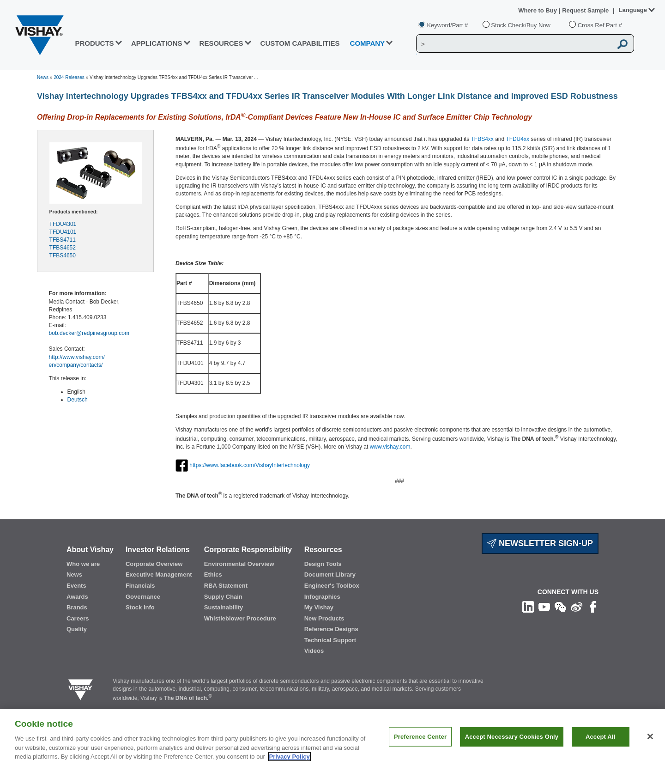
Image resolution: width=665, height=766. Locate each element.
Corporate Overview (154, 563)
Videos (314, 650)
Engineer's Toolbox (331, 585)
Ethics (213, 574)
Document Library (330, 574)
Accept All (600, 749)
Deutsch (77, 399)
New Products (324, 618)
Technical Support (330, 640)
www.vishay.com (390, 447)
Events (76, 585)
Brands (76, 607)
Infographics (322, 596)
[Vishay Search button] (622, 44)
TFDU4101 (63, 232)
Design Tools (323, 563)
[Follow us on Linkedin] (528, 606)
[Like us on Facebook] (592, 606)
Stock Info (140, 607)
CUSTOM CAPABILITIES (300, 43)
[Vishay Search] (514, 44)
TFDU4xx (517, 139)
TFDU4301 (63, 224)
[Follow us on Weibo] (576, 606)
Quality (76, 629)
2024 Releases (69, 77)
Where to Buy (538, 10)
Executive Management (159, 574)
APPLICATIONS (156, 43)
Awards (77, 596)
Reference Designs (331, 629)
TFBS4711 (62, 240)
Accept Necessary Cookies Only (511, 749)
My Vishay (318, 607)
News (42, 77)
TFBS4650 (62, 255)
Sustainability (223, 607)
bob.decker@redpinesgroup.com (89, 333)
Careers (77, 618)
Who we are (83, 563)
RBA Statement (226, 585)
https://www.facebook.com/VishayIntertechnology (249, 465)
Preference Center (420, 749)
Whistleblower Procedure (240, 618)
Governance (143, 596)
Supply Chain (223, 596)
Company (367, 43)
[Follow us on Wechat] (560, 606)
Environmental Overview (239, 563)
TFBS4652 (62, 247)
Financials (140, 585)
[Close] (650, 749)
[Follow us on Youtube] (544, 606)
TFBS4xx (482, 139)
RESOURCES (221, 43)
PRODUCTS (94, 43)
